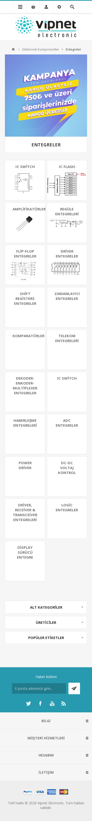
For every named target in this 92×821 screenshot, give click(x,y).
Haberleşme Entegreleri (25, 423)
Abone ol (74, 688)
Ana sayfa (13, 49)
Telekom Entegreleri (67, 338)
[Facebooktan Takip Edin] (40, 703)
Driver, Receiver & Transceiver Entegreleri (25, 512)
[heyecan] (28, 703)
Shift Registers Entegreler (25, 298)
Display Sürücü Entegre (25, 552)
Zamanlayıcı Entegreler (67, 296)
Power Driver (25, 465)
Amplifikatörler (29, 208)
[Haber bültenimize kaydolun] (39, 688)
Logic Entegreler (67, 507)
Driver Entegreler (67, 253)
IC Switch (25, 166)
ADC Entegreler (67, 423)
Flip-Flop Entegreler (25, 253)
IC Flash (67, 166)
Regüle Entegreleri (67, 211)
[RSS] (64, 703)
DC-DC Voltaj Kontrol (67, 467)
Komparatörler (28, 335)
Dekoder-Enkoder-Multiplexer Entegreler (25, 385)
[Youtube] (52, 703)
